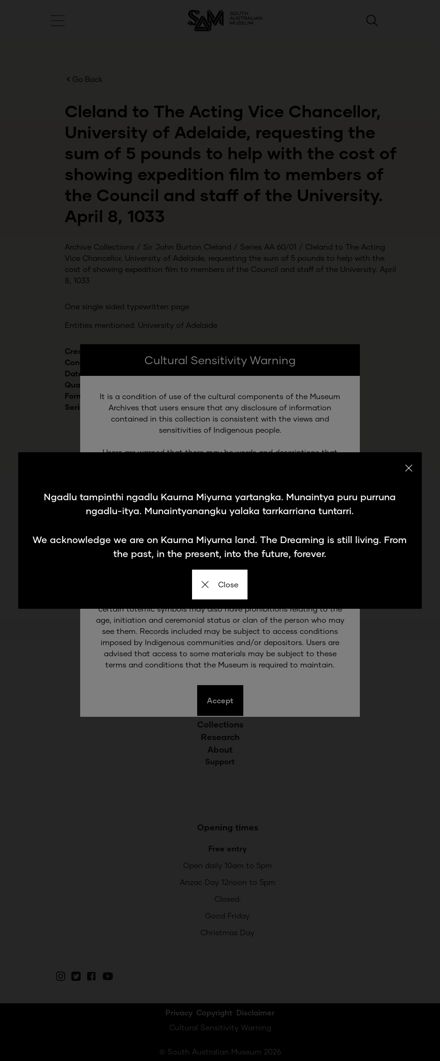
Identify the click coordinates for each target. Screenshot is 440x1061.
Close (219, 584)
